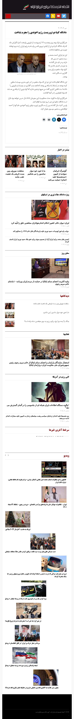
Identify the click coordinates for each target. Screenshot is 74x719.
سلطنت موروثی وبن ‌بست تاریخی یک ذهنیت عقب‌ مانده (15, 174)
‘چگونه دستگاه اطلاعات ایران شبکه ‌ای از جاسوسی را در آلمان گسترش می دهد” (38, 406)
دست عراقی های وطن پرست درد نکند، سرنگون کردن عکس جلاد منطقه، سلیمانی (30, 552)
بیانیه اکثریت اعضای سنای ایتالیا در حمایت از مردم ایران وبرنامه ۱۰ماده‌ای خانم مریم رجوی (38, 282)
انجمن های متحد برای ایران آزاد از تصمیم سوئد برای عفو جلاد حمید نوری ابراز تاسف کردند (39, 240)
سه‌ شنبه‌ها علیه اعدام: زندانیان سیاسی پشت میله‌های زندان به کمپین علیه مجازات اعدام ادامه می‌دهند (37, 417)
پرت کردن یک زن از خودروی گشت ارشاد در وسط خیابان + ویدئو (25, 599)
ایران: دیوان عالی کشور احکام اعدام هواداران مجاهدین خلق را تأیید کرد (40, 223)
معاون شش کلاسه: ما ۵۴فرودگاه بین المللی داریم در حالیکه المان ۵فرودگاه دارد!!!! (31, 688)
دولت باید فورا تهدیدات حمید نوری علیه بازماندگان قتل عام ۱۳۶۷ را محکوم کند (41, 231)
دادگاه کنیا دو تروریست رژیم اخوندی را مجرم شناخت (40, 32)
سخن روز (65, 253)
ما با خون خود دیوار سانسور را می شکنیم (36, 172)
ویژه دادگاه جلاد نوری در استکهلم (55, 195)
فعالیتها (66, 334)
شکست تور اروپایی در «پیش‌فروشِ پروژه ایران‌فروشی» (52, 437)
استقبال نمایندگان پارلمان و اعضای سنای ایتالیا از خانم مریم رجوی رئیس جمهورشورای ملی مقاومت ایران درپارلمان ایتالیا (39, 363)
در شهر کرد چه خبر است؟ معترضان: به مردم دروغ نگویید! (23, 621)
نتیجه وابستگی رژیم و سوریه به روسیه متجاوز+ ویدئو (21, 666)
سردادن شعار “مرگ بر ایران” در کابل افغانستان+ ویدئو (22, 643)
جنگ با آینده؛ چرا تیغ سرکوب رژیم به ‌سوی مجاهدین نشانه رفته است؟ (46, 322)
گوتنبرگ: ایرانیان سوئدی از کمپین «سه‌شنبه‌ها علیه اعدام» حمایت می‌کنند (57, 175)
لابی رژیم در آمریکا (61, 377)
